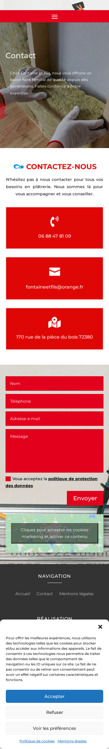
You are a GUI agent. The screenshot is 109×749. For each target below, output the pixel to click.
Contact (45, 594)
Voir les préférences (54, 728)
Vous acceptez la (52, 482)
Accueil (22, 594)
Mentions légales (72, 741)
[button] (100, 627)
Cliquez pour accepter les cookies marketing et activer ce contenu (54, 533)
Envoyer (85, 498)
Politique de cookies (37, 741)
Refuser (54, 712)
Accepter (54, 696)
